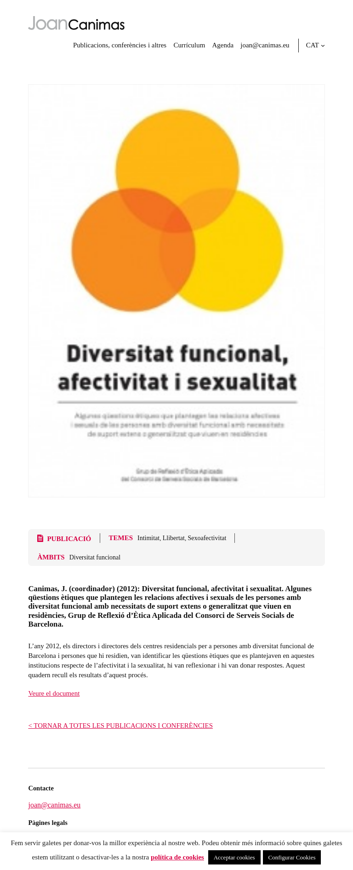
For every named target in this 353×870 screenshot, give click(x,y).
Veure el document (54, 693)
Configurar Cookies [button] (292, 857)
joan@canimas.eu (54, 805)
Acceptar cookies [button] (234, 857)
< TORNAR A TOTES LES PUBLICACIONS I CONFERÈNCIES (120, 725)
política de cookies (177, 857)
